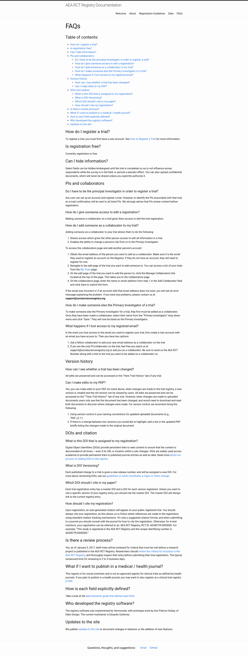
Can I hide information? (83, 52)
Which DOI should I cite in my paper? (95, 101)
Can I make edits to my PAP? (91, 86)
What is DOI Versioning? (88, 97)
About (132, 13)
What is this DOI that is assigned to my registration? (104, 93)
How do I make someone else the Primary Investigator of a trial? (111, 71)
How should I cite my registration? (94, 105)
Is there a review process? (84, 109)
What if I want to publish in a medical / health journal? (100, 112)
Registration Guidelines (152, 13)
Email (143, 647)
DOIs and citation (80, 90)
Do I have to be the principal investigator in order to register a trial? (112, 59)
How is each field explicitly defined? (90, 116)
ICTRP (68, 581)
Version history (78, 78)
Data (171, 13)
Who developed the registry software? (91, 120)
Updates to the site (80, 124)
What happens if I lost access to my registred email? (104, 74)
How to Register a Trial (143, 138)
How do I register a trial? (83, 44)
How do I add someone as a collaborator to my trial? (104, 67)
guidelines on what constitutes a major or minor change (138, 475)
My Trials (85, 269)
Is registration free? (81, 48)
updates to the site (88, 629)
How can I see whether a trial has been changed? (102, 82)
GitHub (154, 647)
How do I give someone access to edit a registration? (104, 63)
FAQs (180, 13)
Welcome (121, 13)
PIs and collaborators (82, 55)
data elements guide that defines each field (110, 596)
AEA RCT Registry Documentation (93, 5)
